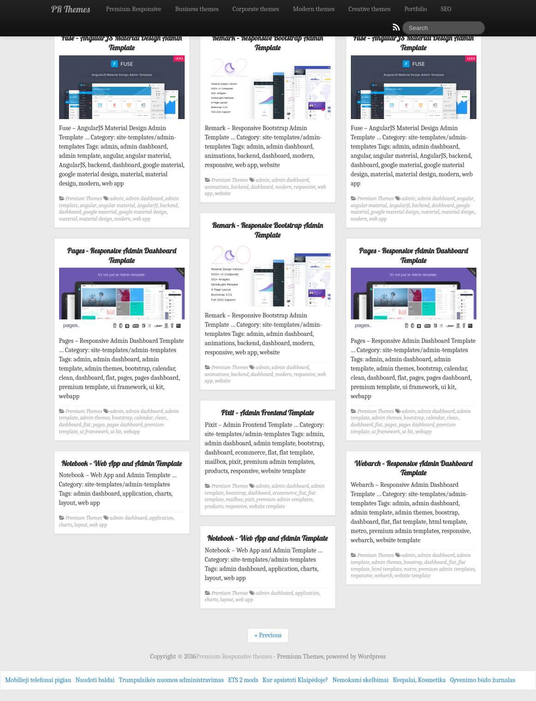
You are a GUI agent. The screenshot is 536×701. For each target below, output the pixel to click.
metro (410, 569)
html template (387, 569)
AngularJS (147, 206)
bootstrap (122, 418)
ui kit (115, 432)
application (161, 518)
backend (169, 206)
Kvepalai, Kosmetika (419, 680)
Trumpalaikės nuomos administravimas (171, 680)
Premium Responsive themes (234, 656)
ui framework (94, 432)
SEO (446, 9)
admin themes (95, 418)
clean (160, 418)
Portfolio (415, 9)
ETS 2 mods (243, 680)
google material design (143, 212)
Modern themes (314, 9)
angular (88, 206)
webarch (383, 576)
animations (217, 187)
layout (81, 525)
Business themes (197, 9)
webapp (131, 432)
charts (65, 525)
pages (99, 425)
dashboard (70, 212)
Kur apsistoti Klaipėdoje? (295, 680)
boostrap (413, 562)
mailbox (234, 500)
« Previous (268, 635)
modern (122, 219)
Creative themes (370, 9)
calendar (143, 418)
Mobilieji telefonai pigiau (38, 680)
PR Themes (70, 9)
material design (95, 219)
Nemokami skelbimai (360, 680)
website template (267, 506)
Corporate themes (256, 9)
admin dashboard (144, 199)
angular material (117, 206)
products (214, 506)
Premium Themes (84, 199)
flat (87, 425)
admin (117, 199)
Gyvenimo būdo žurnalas (482, 680)
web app (142, 219)
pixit (249, 500)
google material (100, 212)
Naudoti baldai (94, 680)
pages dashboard (125, 425)
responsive (304, 187)
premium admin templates (284, 500)
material (68, 219)
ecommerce (285, 493)
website (222, 194)
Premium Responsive (133, 9)
